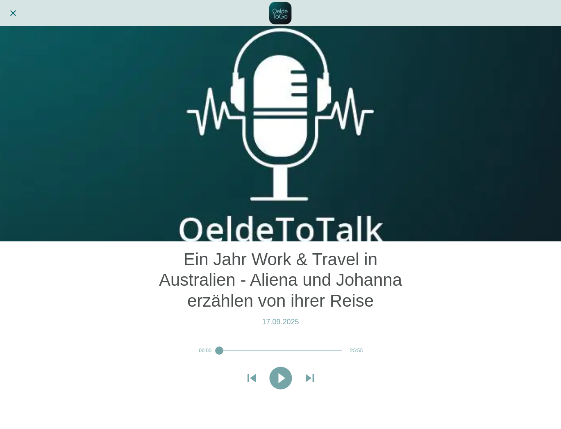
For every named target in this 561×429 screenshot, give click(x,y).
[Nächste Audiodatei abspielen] (310, 379)
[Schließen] (13, 13)
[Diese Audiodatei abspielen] (280, 379)
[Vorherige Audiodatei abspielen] (251, 379)
